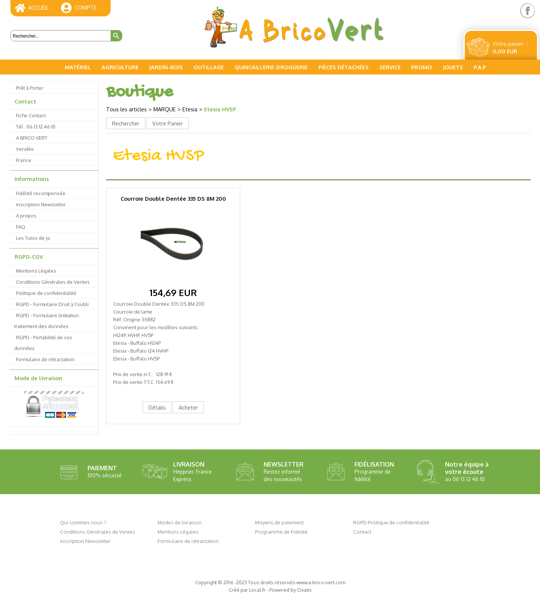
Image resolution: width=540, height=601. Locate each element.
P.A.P (480, 67)
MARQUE (164, 109)
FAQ (20, 226)
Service (390, 67)
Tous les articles (126, 109)
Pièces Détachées (343, 67)
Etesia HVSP (220, 109)
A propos (26, 215)
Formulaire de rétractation (45, 359)
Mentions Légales (36, 270)
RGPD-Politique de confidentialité (391, 522)
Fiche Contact (31, 115)
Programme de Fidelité (281, 531)
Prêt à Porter (30, 88)
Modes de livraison (179, 522)
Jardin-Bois (166, 67)
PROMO (421, 67)
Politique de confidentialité (46, 293)
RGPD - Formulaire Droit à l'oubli (52, 304)
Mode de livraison (38, 378)
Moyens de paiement (279, 522)
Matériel (78, 67)
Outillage (209, 67)
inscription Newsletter (41, 204)
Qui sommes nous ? (83, 522)
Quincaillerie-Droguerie (271, 67)
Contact (25, 101)
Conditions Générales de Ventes (53, 282)
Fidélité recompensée (41, 193)
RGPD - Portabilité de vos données (43, 342)
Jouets (453, 67)
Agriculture (120, 67)
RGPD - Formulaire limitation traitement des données (46, 320)
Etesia (189, 109)
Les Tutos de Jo (33, 238)
